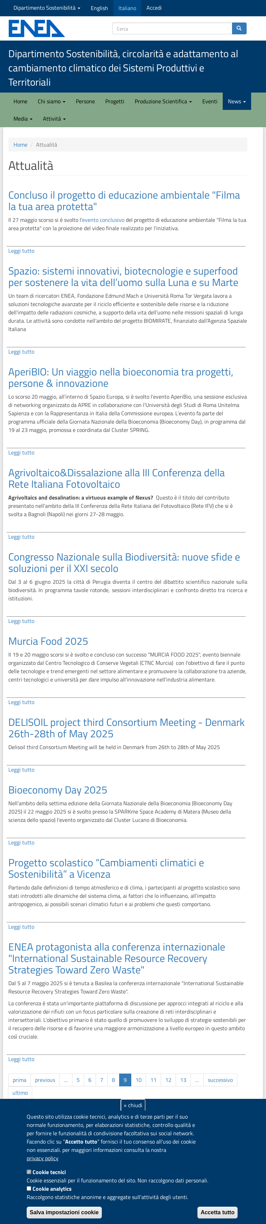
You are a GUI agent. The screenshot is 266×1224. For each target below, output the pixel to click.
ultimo (20, 1092)
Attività (54, 118)
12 (168, 1080)
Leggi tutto (21, 250)
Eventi (210, 101)
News (237, 101)
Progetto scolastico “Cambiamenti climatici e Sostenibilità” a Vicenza (106, 868)
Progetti (114, 101)
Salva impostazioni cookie (64, 1212)
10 (138, 1080)
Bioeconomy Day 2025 (57, 790)
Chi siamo (51, 101)
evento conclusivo (103, 220)
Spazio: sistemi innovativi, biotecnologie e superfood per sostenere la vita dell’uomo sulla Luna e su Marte (123, 276)
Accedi (154, 7)
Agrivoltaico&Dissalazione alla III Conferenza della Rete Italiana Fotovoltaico (116, 478)
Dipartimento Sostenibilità (47, 7)
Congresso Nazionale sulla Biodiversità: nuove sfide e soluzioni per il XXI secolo (124, 562)
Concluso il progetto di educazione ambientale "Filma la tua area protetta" (124, 200)
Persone (85, 101)
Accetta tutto (217, 1212)
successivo (220, 1080)
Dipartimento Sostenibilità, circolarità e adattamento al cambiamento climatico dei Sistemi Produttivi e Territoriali (123, 68)
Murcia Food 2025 (48, 641)
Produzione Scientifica (163, 101)
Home (20, 101)
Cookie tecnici (49, 1172)
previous (45, 1080)
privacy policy (43, 1158)
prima (19, 1080)
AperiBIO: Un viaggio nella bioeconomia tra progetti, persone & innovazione (120, 377)
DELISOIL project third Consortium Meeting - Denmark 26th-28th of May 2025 (126, 727)
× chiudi (133, 1105)
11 (153, 1080)
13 (183, 1080)
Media (23, 118)
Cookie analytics (52, 1188)
